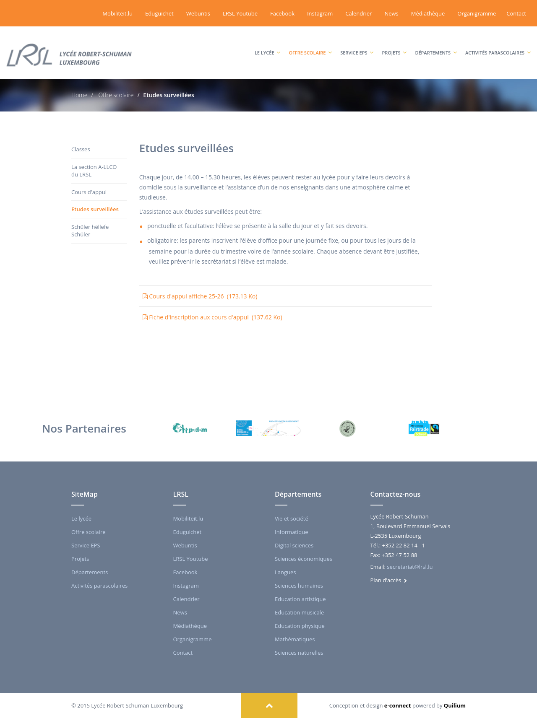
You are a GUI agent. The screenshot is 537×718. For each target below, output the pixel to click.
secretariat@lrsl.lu (410, 566)
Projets (394, 44)
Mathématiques (295, 639)
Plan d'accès (388, 580)
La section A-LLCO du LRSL (94, 171)
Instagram (320, 13)
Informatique (291, 532)
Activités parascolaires (498, 44)
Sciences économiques (303, 558)
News (391, 13)
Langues (285, 572)
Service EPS (356, 44)
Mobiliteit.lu (117, 13)
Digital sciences (294, 545)
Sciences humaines (299, 585)
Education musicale (299, 612)
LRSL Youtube (240, 13)
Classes (80, 149)
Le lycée (268, 44)
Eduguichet (159, 13)
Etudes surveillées (95, 209)
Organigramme (476, 13)
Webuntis (198, 13)
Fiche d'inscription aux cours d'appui (212, 317)
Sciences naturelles (299, 652)
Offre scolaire (310, 44)
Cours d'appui (89, 192)
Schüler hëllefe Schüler (90, 230)
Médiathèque (428, 13)
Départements (436, 44)
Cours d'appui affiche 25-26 (200, 296)
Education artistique (300, 599)
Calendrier (358, 13)
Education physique (300, 626)
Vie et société (291, 518)
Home (79, 95)
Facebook (282, 13)
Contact (516, 13)
